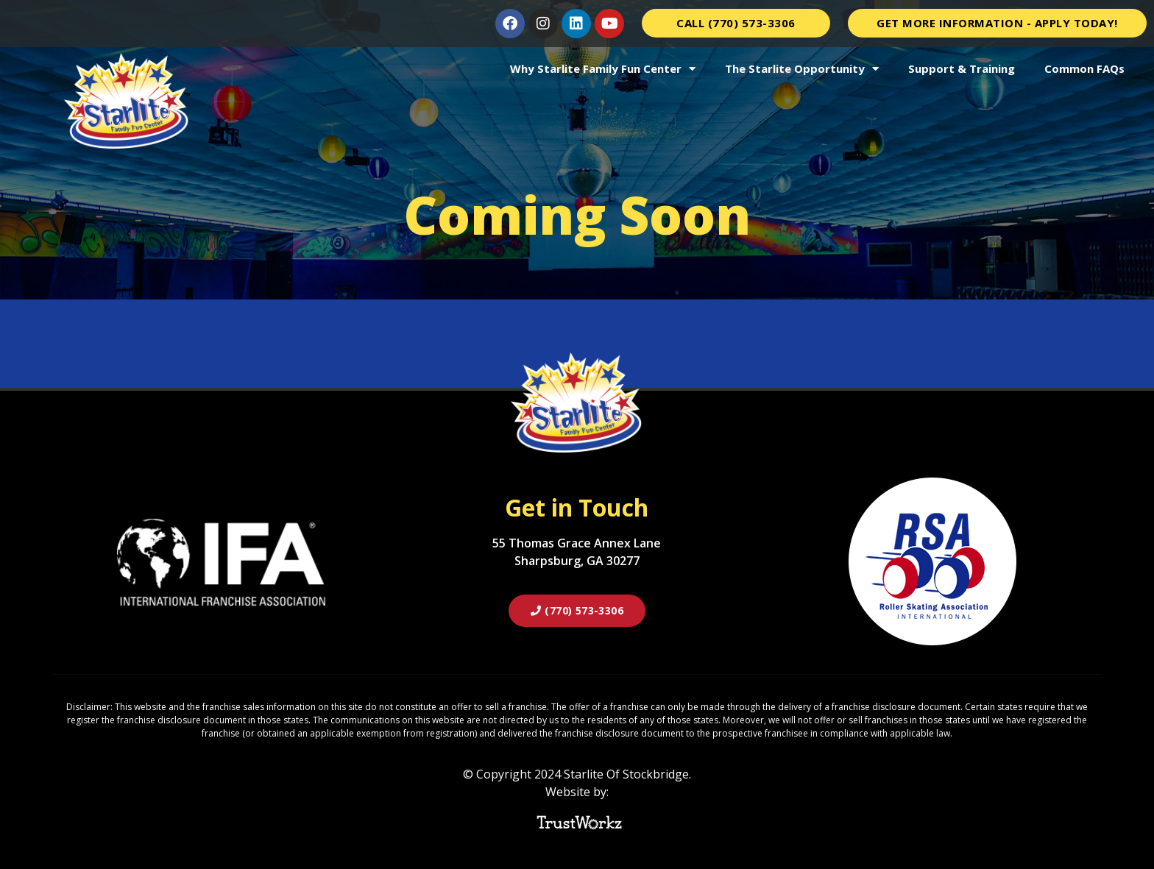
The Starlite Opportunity (802, 69)
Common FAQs (1084, 68)
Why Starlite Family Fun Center (602, 69)
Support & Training (961, 68)
